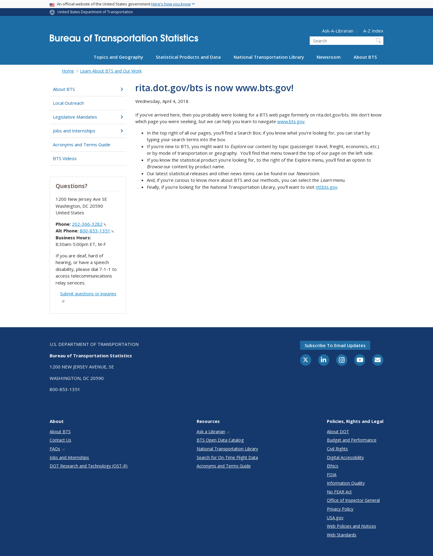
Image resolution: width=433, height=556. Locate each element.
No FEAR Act (339, 492)
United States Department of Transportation (95, 11)
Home (68, 71)
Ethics (332, 466)
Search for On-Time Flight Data (227, 457)
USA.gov (335, 517)
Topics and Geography (118, 57)
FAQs (58, 449)
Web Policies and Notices (351, 526)
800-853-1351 (97, 231)
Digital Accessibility (345, 457)
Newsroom (329, 57)
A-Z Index (373, 31)
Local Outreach (68, 103)
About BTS (365, 57)
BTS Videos (65, 158)
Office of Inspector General (353, 500)
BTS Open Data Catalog (220, 440)
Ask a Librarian (214, 431)
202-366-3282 (89, 224)
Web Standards (341, 535)
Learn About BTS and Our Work (111, 71)
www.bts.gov (291, 121)
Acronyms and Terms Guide (81, 144)
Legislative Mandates (88, 117)
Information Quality (346, 483)
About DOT (338, 431)
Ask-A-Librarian (340, 31)
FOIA (331, 474)
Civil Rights (337, 449)
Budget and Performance (351, 440)
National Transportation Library (269, 57)
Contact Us (60, 440)
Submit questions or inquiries (88, 297)
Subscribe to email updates (335, 345)
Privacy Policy (340, 509)
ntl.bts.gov (326, 187)
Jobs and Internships (88, 131)
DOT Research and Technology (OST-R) (88, 466)
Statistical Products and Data (188, 57)
